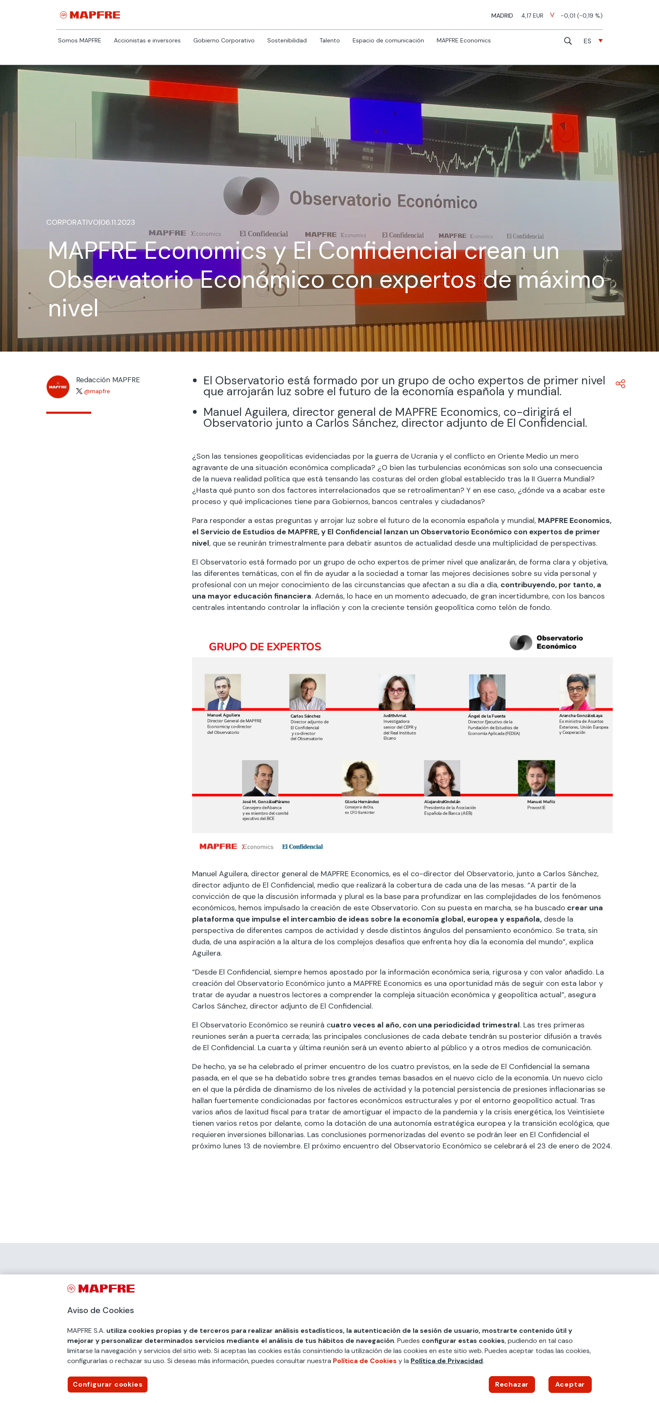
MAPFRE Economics (464, 40)
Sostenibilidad (287, 40)
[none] (593, 41)
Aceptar (570, 1384)
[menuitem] (593, 41)
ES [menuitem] (587, 41)
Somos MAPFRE (79, 40)
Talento (329, 40)
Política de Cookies (365, 1360)
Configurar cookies (107, 1384)
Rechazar (512, 1384)
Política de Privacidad (447, 1360)
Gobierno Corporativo (224, 40)
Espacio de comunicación (388, 40)
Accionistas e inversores (147, 40)
